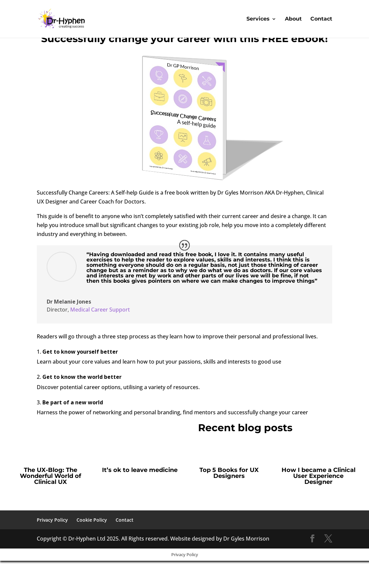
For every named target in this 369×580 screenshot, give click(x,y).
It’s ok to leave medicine (140, 470)
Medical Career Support (100, 309)
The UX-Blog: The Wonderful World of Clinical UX (50, 476)
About (293, 19)
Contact (321, 19)
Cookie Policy (92, 520)
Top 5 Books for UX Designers (229, 473)
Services (258, 19)
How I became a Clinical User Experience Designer (318, 476)
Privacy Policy (52, 520)
